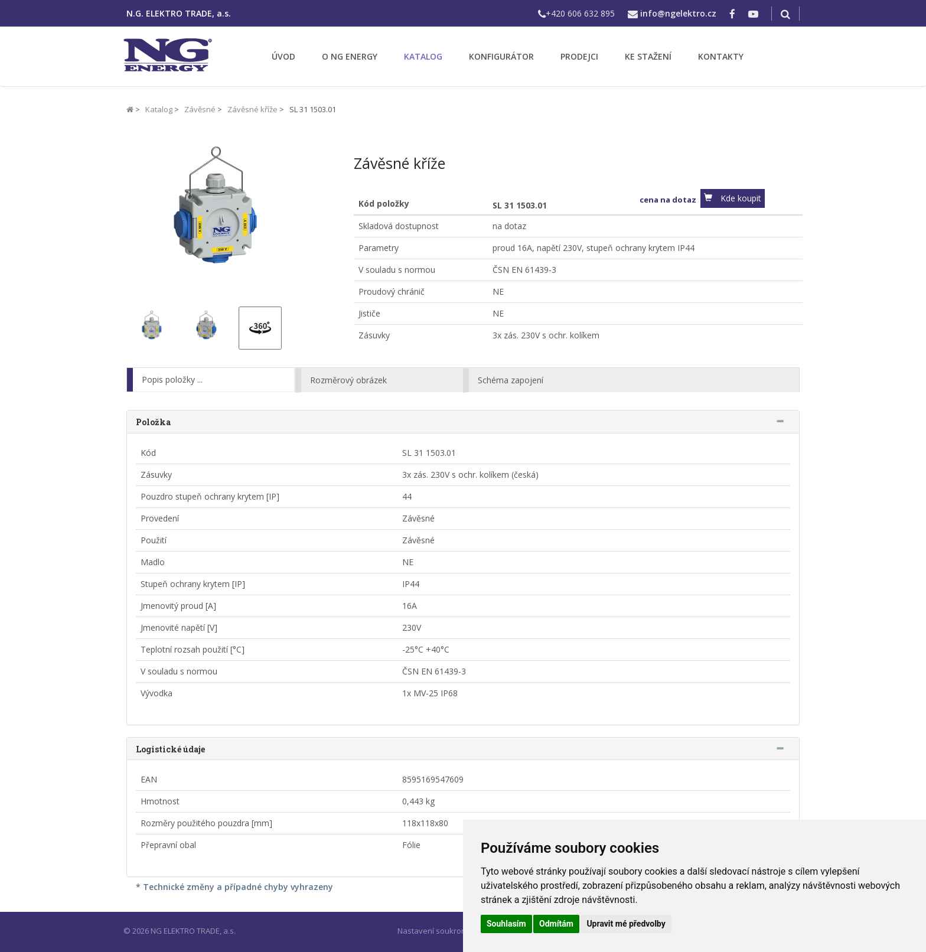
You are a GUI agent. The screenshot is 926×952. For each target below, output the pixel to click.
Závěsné (200, 109)
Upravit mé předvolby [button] (625, 923)
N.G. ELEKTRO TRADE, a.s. (178, 13)
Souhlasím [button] (506, 923)
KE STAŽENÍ (648, 56)
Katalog (158, 109)
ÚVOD (283, 56)
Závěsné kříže (252, 109)
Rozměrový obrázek (348, 380)
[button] (732, 198)
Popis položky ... (172, 379)
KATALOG (423, 56)
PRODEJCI (579, 56)
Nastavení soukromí (433, 930)
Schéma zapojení (510, 380)
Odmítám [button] (556, 923)
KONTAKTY (721, 56)
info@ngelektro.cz (678, 13)
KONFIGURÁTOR (501, 56)
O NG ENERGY (349, 56)
